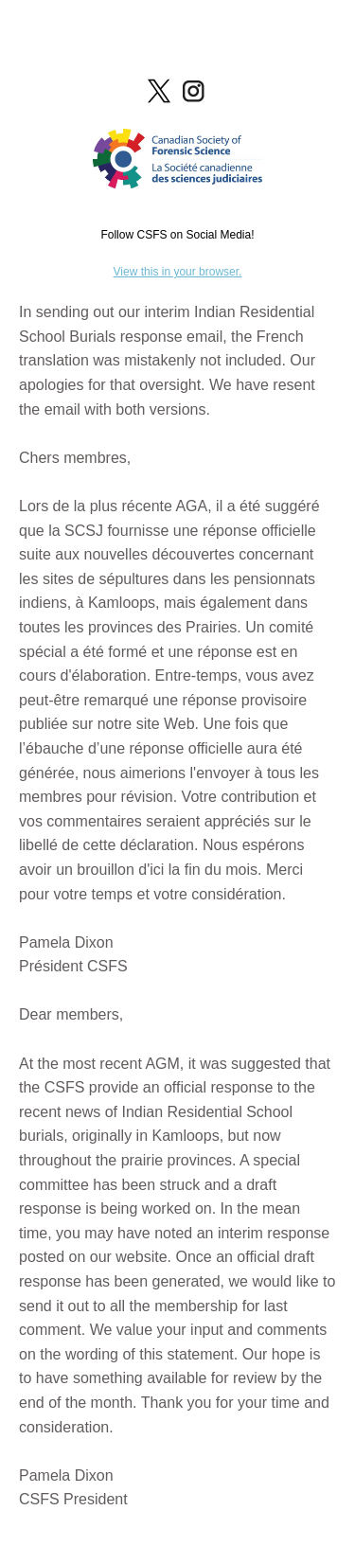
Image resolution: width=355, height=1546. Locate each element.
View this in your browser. (178, 271)
